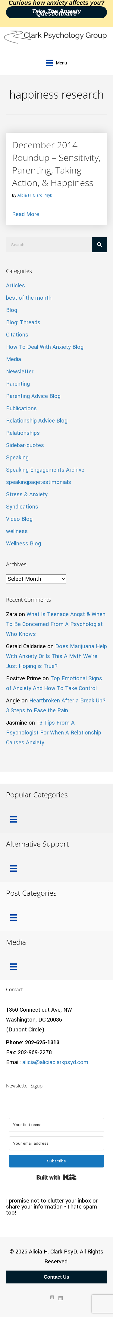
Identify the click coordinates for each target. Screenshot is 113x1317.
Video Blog (19, 519)
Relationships (23, 433)
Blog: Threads (23, 322)
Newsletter (19, 371)
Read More (25, 213)
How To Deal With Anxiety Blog (44, 347)
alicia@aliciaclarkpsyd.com (55, 1062)
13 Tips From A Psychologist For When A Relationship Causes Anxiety (53, 732)
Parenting (18, 384)
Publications (21, 408)
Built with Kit (56, 1177)
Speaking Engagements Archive (45, 470)
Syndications (22, 507)
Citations (17, 335)
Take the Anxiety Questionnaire (56, 12)
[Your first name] (56, 1125)
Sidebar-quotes (25, 445)
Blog (11, 310)
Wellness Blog (23, 543)
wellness (17, 531)
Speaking (17, 457)
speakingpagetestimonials (38, 482)
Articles (15, 285)
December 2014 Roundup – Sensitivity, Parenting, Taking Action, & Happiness (56, 164)
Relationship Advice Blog (36, 421)
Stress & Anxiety (27, 494)
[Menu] (56, 63)
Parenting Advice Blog (33, 396)
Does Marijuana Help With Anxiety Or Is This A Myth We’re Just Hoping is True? (56, 656)
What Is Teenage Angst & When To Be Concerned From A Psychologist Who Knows (55, 624)
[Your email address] (56, 1143)
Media (13, 359)
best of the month (29, 298)
